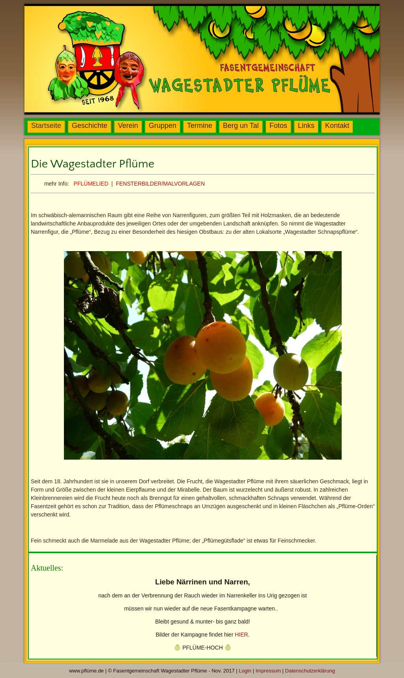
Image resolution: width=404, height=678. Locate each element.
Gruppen (162, 126)
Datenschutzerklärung (310, 671)
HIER (241, 634)
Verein (128, 126)
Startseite (46, 126)
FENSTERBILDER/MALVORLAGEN (160, 183)
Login (245, 671)
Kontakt (337, 126)
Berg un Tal (241, 126)
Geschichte (89, 126)
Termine (199, 126)
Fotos (278, 126)
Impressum (268, 671)
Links (306, 126)
